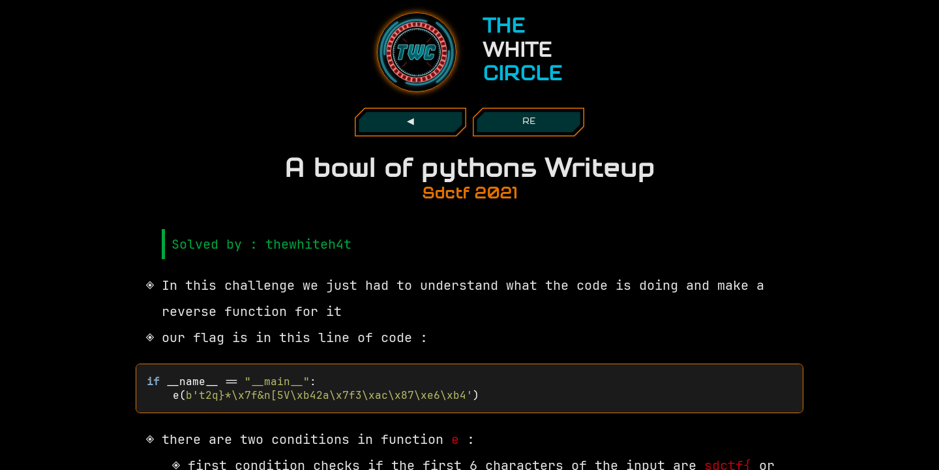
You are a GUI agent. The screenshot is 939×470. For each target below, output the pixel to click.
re (528, 122)
